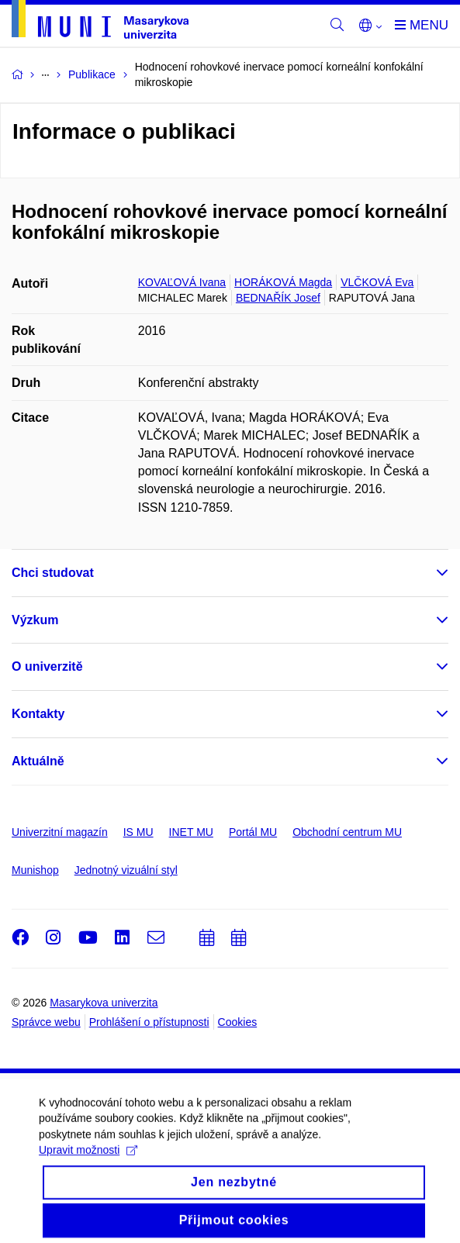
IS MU (138, 832)
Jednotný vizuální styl (126, 870)
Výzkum (35, 620)
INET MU (191, 832)
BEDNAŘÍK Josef (278, 298)
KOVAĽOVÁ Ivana (182, 282)
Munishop (35, 870)
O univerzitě (47, 666)
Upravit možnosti (88, 1185)
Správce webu (46, 1022)
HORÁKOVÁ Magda (283, 282)
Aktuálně (38, 761)
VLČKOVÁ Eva (377, 282)
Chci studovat (53, 572)
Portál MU (253, 832)
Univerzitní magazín (60, 832)
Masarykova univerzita (103, 1002)
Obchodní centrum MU (347, 832)
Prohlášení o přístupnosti (149, 1022)
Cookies (238, 1022)
